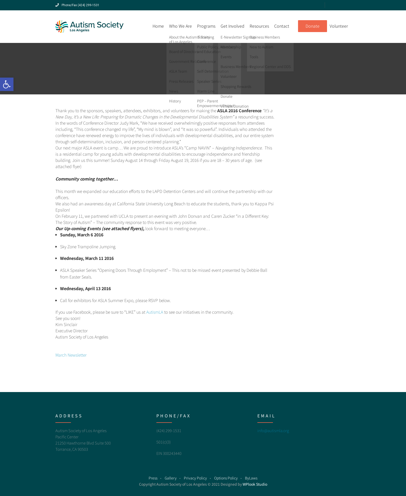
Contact (281, 26)
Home (158, 26)
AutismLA (154, 312)
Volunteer (339, 26)
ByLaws (251, 477)
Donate (313, 26)
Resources (259, 26)
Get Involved (232, 26)
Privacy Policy (195, 477)
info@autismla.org (273, 430)
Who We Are (180, 26)
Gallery (171, 477)
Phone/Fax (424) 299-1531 (77, 5)
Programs (206, 26)
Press (153, 477)
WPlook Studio (255, 484)
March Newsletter (70, 355)
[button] (6, 84)
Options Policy (226, 477)
